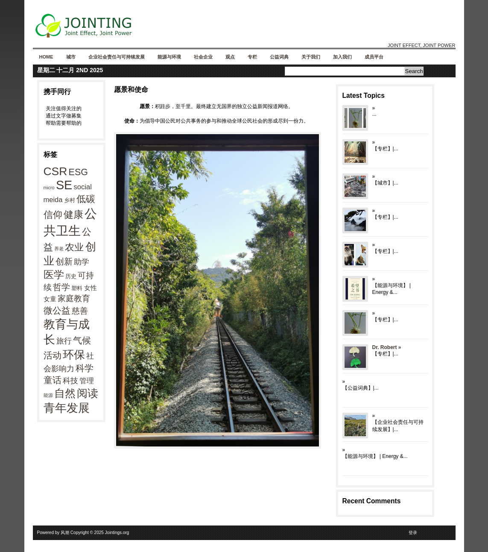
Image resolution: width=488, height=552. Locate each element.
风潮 (65, 532)
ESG (78, 172)
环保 (74, 355)
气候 (82, 340)
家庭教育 (74, 298)
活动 (52, 355)
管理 (86, 381)
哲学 (61, 287)
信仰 (53, 214)
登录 (413, 532)
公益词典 (279, 56)
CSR (55, 171)
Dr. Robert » (386, 347)
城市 (71, 56)
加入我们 (342, 56)
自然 (65, 393)
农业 (74, 247)
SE (64, 185)
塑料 (76, 288)
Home (46, 56)
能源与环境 (169, 56)
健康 (73, 214)
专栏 (252, 56)
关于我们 (310, 56)
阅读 (87, 393)
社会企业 (203, 56)
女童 (50, 298)
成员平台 (374, 56)
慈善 (80, 310)
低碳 (85, 199)
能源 (48, 395)
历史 (70, 276)
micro (49, 187)
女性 (90, 287)
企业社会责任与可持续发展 (116, 56)
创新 (64, 261)
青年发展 (67, 408)
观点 (230, 56)
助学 (81, 262)
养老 (59, 248)
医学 (54, 274)
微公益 (57, 310)
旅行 (64, 341)
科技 (70, 380)
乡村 (69, 200)
